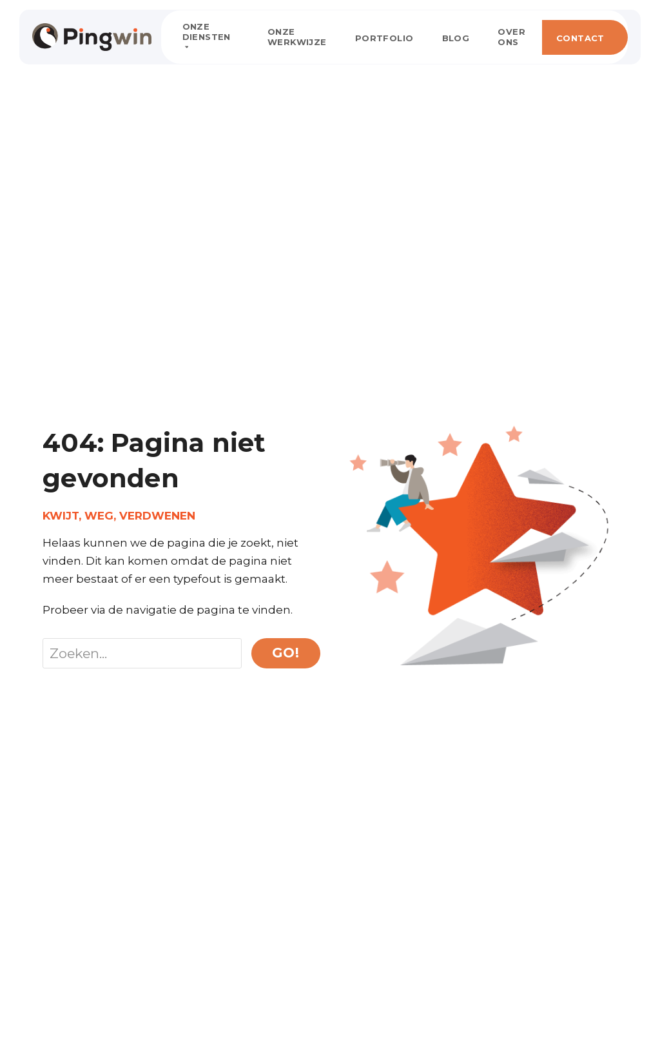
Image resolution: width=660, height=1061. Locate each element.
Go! (285, 653)
